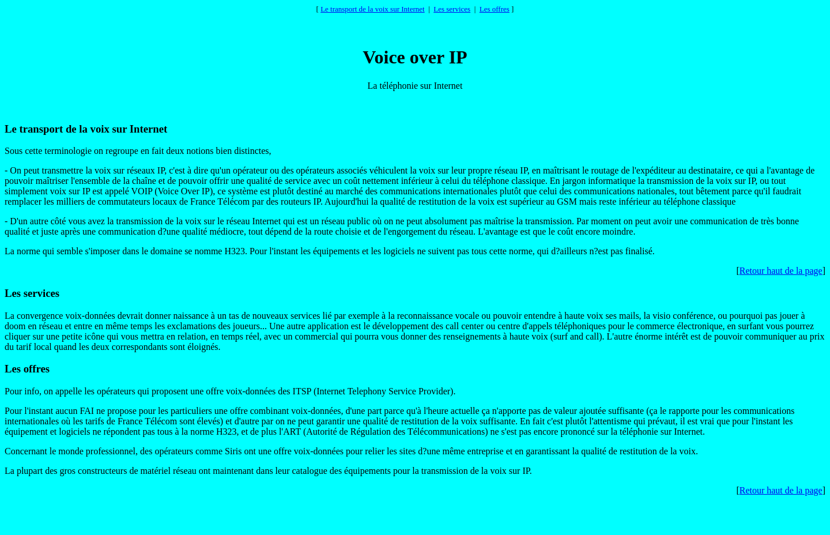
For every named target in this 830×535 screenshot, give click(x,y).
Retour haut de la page (781, 271)
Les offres (495, 9)
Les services (451, 9)
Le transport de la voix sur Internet (372, 9)
